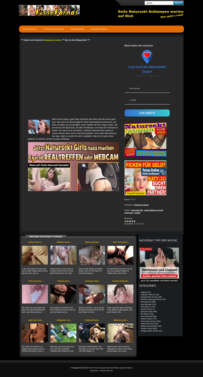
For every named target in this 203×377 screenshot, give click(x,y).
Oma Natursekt (146, 316)
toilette (137, 213)
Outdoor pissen (146, 319)
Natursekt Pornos (30, 29)
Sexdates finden (77, 29)
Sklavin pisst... (64, 281)
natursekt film (137, 210)
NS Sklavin (145, 314)
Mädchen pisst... (64, 242)
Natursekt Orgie (147, 312)
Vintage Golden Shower (150, 331)
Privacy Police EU (106, 371)
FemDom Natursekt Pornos (151, 299)
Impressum (94, 371)
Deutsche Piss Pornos (149, 297)
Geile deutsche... (35, 281)
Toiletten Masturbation (149, 326)
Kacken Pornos (146, 309)
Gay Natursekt (146, 304)
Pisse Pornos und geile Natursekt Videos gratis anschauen (111, 368)
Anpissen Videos (141, 205)
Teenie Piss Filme (147, 324)
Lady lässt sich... (35, 320)
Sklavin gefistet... (92, 242)
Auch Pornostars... (121, 242)
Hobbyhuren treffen (52, 40)
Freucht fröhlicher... (120, 281)
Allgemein (144, 292)
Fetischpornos (146, 302)
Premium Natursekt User (54, 29)
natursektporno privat (153, 210)
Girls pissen (145, 307)
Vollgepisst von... (64, 320)
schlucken (128, 213)
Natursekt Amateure (99, 29)
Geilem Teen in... (35, 242)
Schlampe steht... (92, 281)
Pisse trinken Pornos (148, 321)
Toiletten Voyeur (147, 328)
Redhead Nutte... (92, 320)
